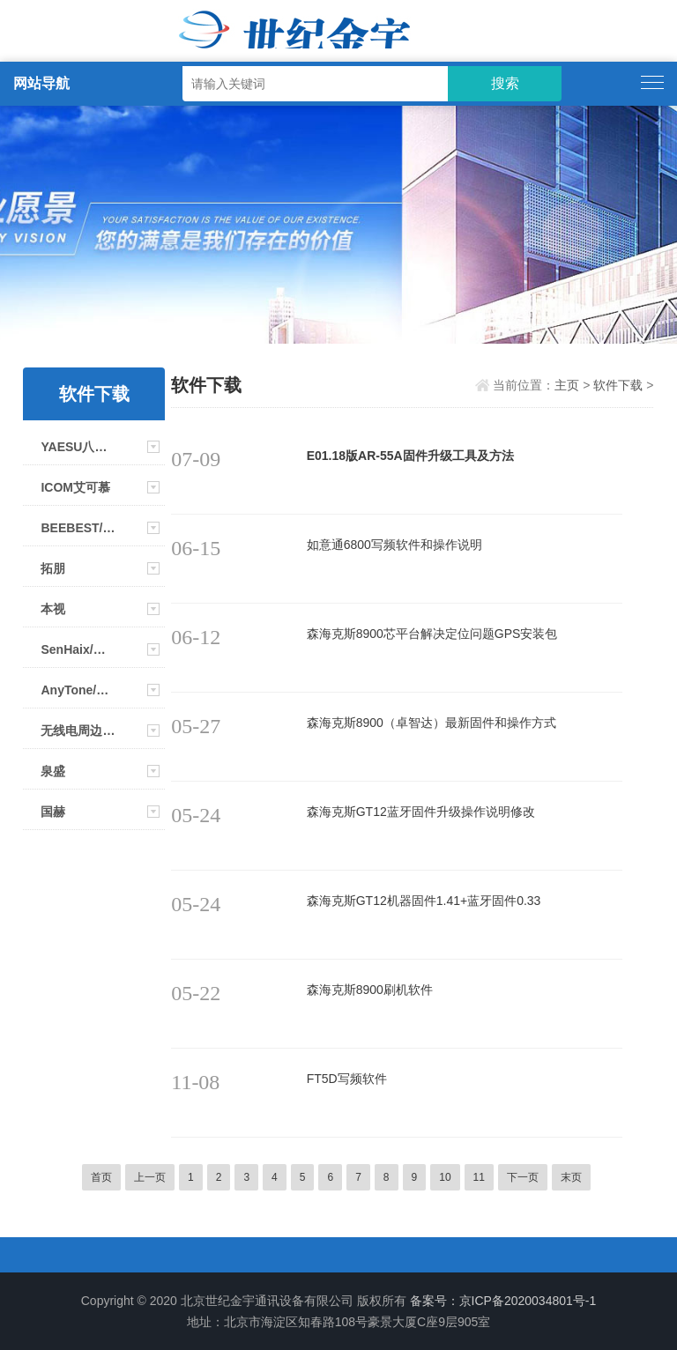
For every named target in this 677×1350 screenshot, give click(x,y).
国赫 (53, 812)
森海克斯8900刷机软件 (370, 990)
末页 (571, 1177)
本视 (53, 609)
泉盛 (53, 771)
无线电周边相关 (78, 730)
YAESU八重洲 (78, 447)
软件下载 (618, 385)
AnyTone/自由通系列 (78, 690)
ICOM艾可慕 (75, 487)
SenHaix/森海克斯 (78, 649)
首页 (101, 1177)
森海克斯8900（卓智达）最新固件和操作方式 (431, 723)
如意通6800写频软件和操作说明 (394, 545)
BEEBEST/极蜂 (78, 528)
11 (479, 1177)
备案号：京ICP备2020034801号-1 (503, 1301)
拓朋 (53, 568)
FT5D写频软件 (347, 1079)
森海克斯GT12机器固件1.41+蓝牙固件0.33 (424, 901)
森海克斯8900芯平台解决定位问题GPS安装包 (432, 634)
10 (444, 1177)
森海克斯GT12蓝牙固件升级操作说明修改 (421, 812)
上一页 (150, 1177)
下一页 (523, 1177)
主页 (566, 385)
